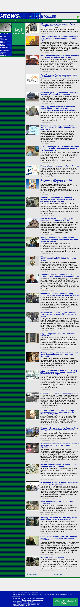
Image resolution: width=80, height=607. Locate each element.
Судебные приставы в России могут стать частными (57, 334)
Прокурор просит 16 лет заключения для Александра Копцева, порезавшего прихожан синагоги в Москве (59, 239)
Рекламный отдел (38, 600)
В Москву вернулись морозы (52, 557)
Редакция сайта (26, 600)
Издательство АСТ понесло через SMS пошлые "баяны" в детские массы (56, 181)
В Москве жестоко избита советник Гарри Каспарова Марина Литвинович (57, 25)
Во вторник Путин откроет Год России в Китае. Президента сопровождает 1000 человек (59, 429)
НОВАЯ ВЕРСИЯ (18, 31)
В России (48, 17)
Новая (19, 603)
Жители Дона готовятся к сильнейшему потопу (59, 393)
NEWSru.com (3, 21)
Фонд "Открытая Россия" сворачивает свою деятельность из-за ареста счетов (58, 75)
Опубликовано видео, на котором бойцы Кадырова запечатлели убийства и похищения (59, 294)
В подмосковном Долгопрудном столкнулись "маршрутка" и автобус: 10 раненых (59, 93)
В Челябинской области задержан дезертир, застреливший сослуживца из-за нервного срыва (58, 314)
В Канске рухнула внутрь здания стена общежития (56, 502)
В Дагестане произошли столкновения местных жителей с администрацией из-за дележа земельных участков (57, 199)
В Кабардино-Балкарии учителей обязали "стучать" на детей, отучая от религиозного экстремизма (58, 127)
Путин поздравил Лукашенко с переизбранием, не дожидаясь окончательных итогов (59, 56)
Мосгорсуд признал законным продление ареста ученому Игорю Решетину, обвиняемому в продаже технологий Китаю (58, 108)
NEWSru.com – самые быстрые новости (24, 604)
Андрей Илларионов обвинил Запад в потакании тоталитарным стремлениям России (59, 275)
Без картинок (36, 603)
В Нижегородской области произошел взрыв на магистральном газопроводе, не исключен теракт (59, 38)
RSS (26, 601)
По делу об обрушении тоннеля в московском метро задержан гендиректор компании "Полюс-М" (59, 354)
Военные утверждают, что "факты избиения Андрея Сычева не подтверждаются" (58, 518)
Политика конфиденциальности (21, 605)
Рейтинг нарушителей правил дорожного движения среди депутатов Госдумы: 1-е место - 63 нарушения (57, 412)
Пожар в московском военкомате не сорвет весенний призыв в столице (58, 465)
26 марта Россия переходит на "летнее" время (59, 166)
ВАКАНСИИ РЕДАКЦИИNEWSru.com (65, 602)
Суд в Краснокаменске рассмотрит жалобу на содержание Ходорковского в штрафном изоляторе (59, 538)
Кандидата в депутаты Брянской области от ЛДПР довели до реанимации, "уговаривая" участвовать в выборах (58, 372)
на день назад (32, 574)
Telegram (31, 601)
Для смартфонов (27, 603)
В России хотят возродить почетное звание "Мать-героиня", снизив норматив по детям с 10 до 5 (59, 258)
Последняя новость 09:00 (36, 592)
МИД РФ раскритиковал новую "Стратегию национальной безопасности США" (58, 219)
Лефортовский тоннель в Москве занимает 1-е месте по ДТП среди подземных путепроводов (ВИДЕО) (59, 445)
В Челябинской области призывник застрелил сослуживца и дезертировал (59, 483)
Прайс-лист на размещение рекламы (33, 598)
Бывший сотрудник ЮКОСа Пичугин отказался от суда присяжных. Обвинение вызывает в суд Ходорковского (59, 148)
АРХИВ (54, 21)
